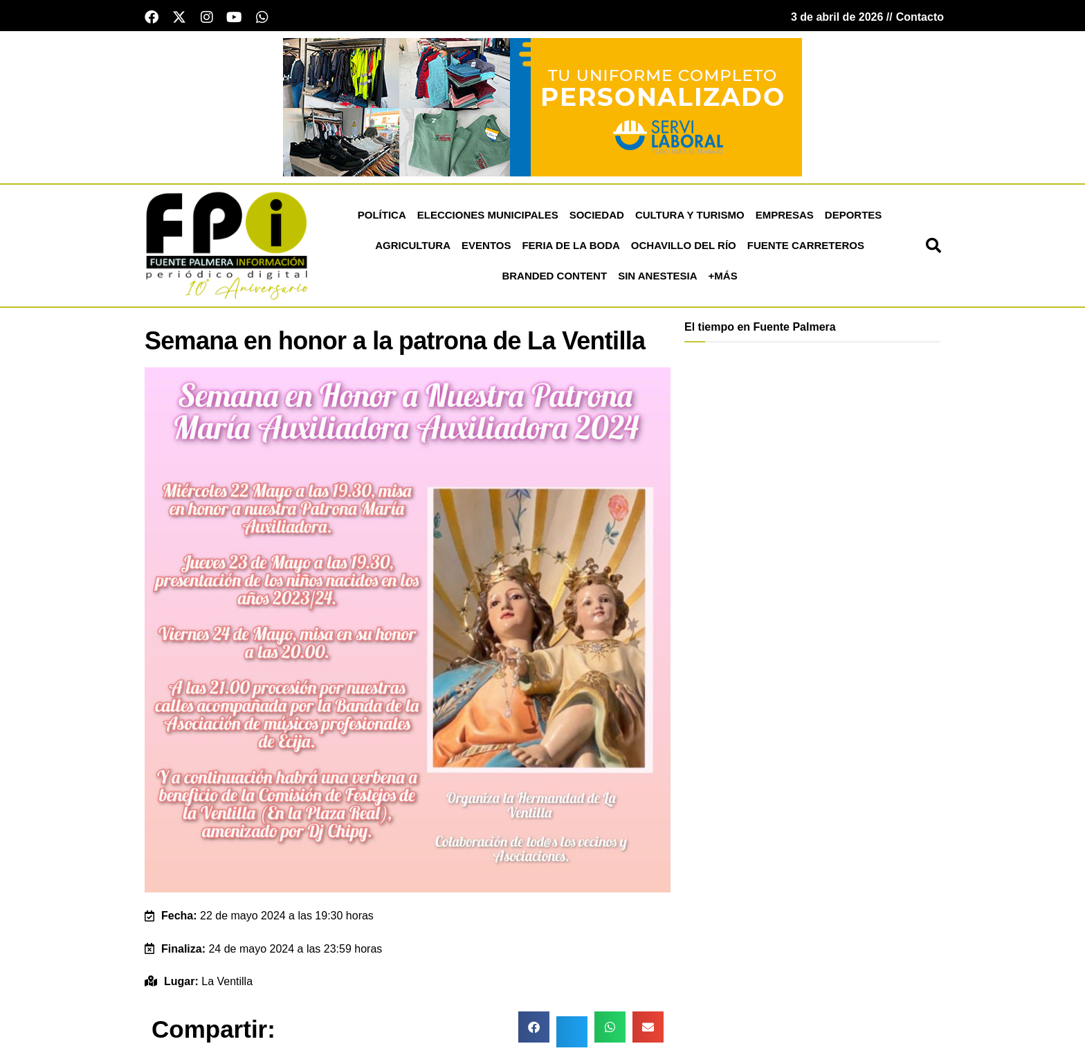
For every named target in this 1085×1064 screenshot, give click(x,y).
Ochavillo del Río (683, 248)
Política (382, 217)
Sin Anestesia (657, 278)
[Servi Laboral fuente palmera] (542, 109)
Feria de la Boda (570, 248)
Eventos (486, 248)
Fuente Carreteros (805, 248)
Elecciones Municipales (487, 217)
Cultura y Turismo (690, 217)
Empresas (785, 217)
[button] (933, 248)
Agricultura (412, 248)
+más (723, 278)
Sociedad (596, 217)
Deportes (853, 217)
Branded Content (554, 278)
